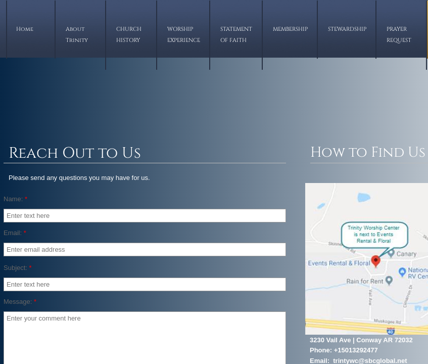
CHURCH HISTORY (128, 34)
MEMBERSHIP (290, 29)
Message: (20, 301)
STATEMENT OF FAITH (236, 34)
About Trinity (77, 34)
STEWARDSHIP (347, 29)
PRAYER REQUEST (399, 34)
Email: (15, 233)
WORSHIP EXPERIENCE (183, 34)
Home (24, 29)
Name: (15, 199)
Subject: (18, 267)
